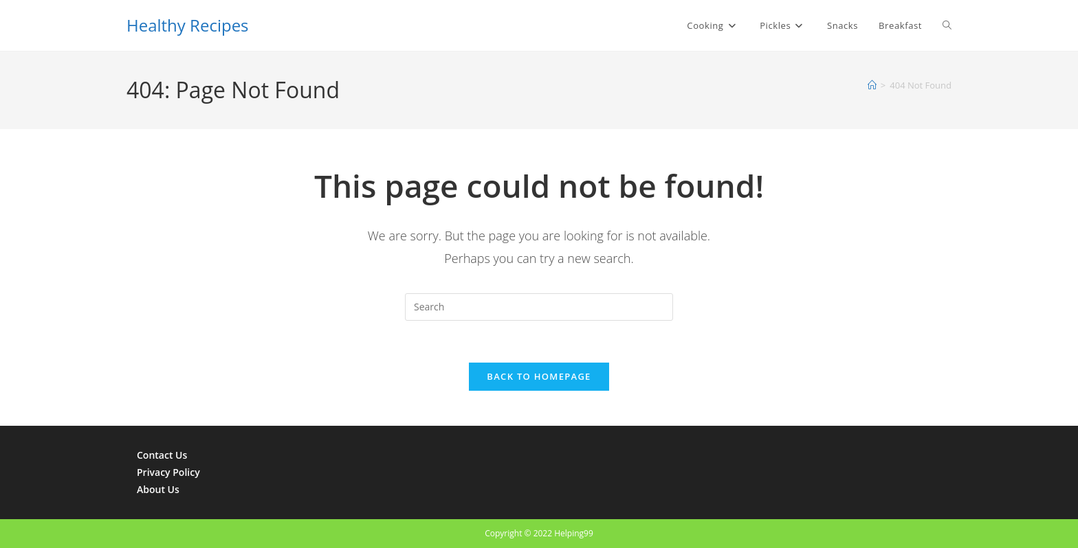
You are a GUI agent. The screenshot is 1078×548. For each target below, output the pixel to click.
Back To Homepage (539, 376)
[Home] (872, 85)
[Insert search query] (539, 307)
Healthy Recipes (187, 25)
